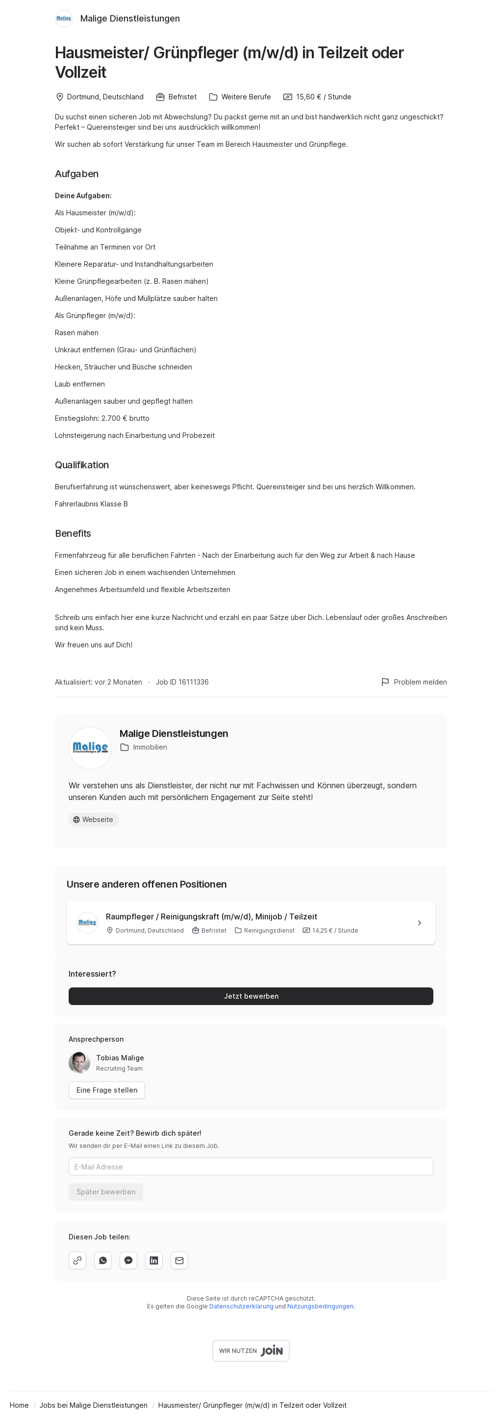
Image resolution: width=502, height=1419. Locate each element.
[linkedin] (154, 1260)
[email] (179, 1260)
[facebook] (128, 1260)
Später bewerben (105, 1192)
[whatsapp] (103, 1260)
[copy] (77, 1260)
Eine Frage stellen (106, 1090)
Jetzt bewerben (251, 996)
